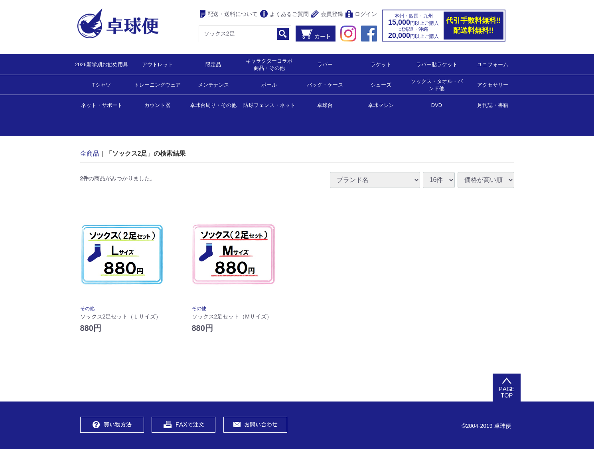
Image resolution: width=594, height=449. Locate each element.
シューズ (381, 84)
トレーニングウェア (157, 84)
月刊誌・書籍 (492, 105)
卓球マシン (381, 105)
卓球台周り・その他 (213, 105)
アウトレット (157, 64)
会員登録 (327, 14)
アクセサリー (492, 84)
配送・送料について (229, 14)
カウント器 (157, 105)
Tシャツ (101, 84)
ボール (269, 84)
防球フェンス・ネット (269, 105)
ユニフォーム (492, 64)
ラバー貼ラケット (437, 64)
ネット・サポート (101, 105)
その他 (87, 308)
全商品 (89, 153)
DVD (436, 105)
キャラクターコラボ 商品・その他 (271, 64)
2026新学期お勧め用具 (101, 64)
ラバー (325, 64)
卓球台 (325, 105)
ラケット (381, 64)
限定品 (213, 64)
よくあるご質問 (284, 14)
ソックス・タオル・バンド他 (437, 84)
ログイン (361, 14)
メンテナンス (213, 84)
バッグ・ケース (325, 84)
